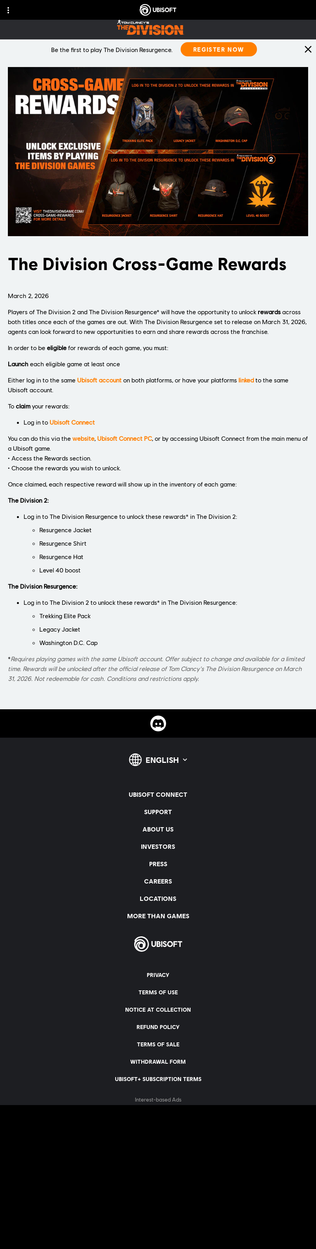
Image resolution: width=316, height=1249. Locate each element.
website (83, 438)
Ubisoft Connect (72, 422)
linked (246, 380)
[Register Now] (219, 49)
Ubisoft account (99, 380)
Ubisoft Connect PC (124, 438)
